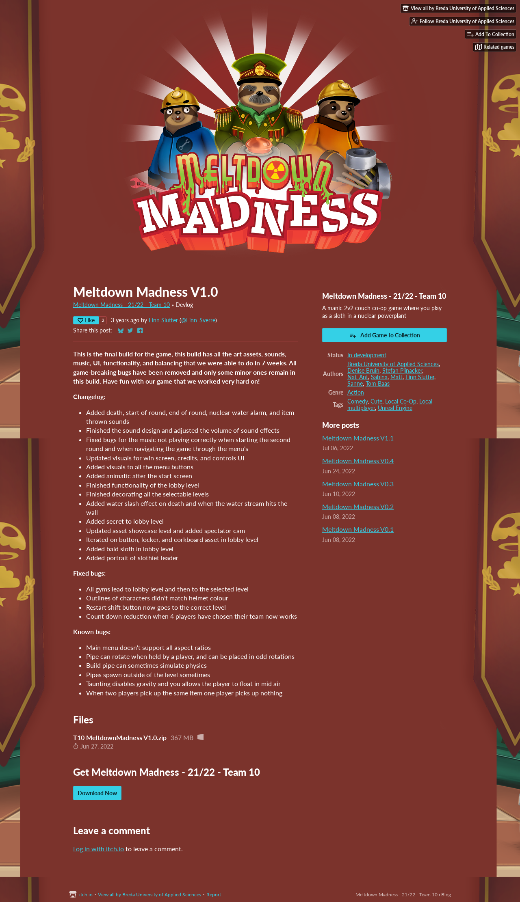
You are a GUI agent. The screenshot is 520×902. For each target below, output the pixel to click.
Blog (446, 894)
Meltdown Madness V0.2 (358, 506)
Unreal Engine (395, 408)
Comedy (357, 401)
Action (355, 392)
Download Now (97, 793)
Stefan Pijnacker (402, 370)
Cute (376, 401)
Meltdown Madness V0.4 (358, 460)
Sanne (355, 383)
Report (213, 894)
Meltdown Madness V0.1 (358, 529)
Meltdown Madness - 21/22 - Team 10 (121, 305)
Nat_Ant (357, 377)
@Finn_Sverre (198, 320)
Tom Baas (378, 383)
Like (86, 320)
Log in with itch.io (98, 848)
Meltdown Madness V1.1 (358, 438)
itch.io (86, 894)
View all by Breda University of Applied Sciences (149, 894)
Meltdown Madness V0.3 (358, 484)
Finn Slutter (163, 320)
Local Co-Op (400, 401)
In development (366, 355)
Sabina (379, 377)
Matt (396, 377)
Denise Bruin (363, 370)
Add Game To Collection (384, 335)
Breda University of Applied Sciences (393, 364)
